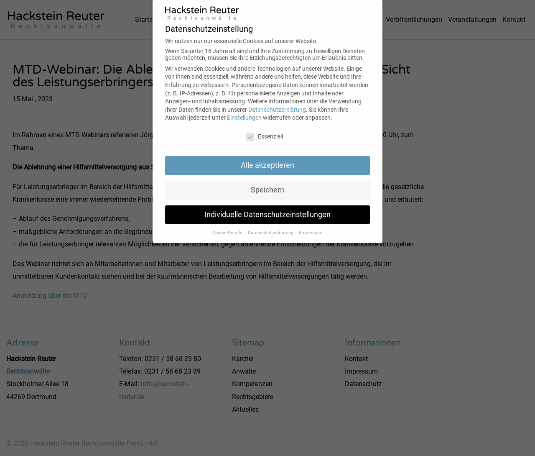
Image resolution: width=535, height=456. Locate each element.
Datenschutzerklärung (277, 103)
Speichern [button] (267, 184)
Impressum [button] (311, 226)
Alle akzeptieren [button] (267, 159)
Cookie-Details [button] (228, 226)
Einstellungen (244, 111)
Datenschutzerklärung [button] (271, 226)
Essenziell (264, 130)
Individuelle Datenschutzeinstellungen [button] (267, 209)
